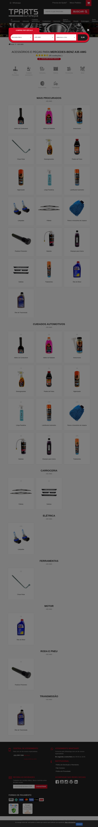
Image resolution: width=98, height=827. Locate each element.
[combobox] (22, 37)
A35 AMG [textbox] (38, 37)
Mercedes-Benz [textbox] (17, 37)
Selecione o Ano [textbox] (61, 37)
